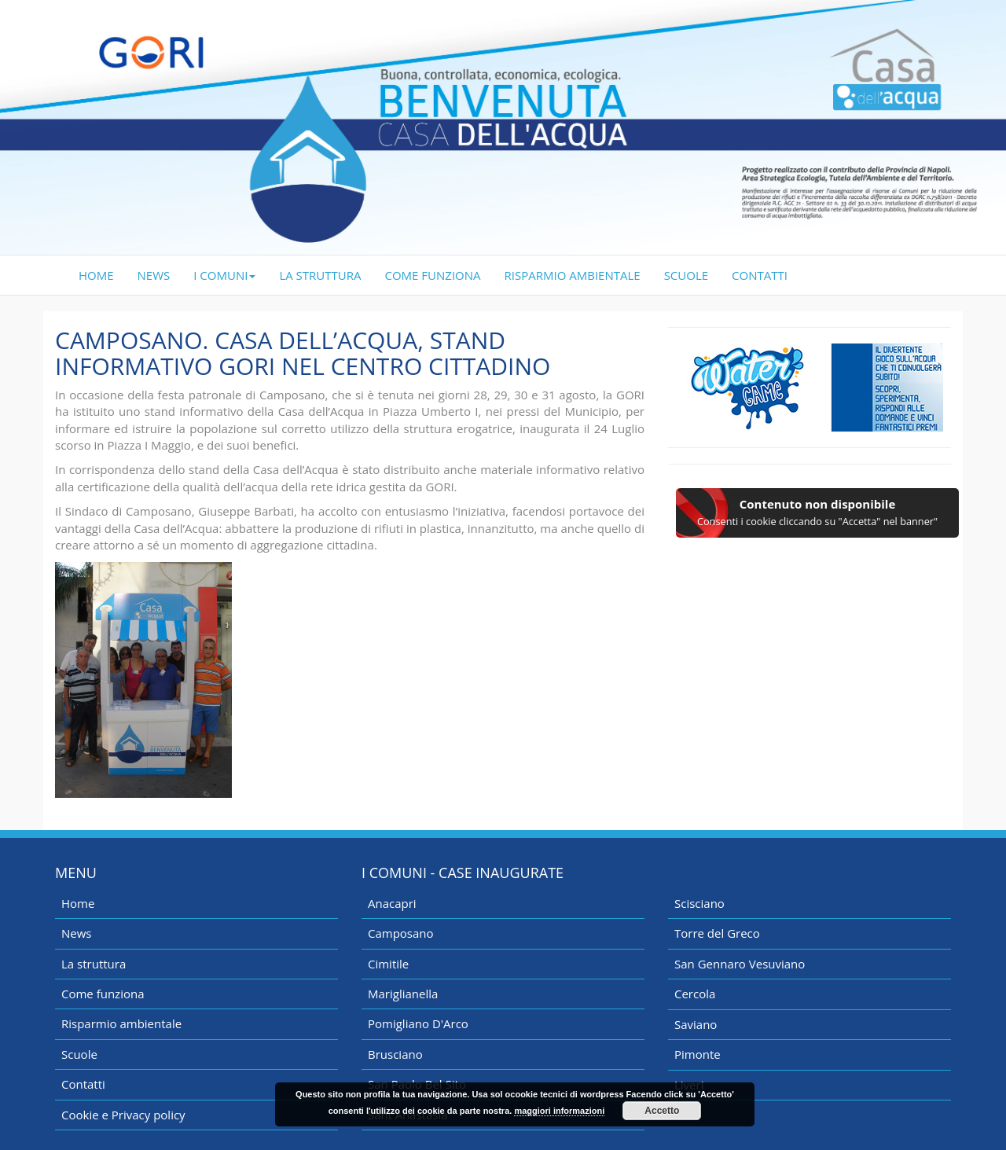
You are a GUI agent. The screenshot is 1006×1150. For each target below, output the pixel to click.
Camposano (401, 933)
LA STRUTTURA (320, 275)
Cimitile (388, 964)
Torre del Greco (717, 933)
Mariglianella (403, 993)
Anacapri (392, 903)
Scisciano (699, 903)
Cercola (694, 993)
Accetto (661, 1110)
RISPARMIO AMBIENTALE (573, 275)
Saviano (695, 1024)
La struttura (93, 964)
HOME (102, 274)
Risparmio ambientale (121, 1023)
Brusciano (395, 1054)
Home (77, 903)
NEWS (154, 275)
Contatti (83, 1084)
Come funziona (103, 993)
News (76, 933)
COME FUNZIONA (433, 275)
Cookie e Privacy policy (123, 1114)
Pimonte (697, 1054)
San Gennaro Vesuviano (739, 964)
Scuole (79, 1054)
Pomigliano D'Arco (418, 1023)
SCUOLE (686, 275)
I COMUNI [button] (224, 275)
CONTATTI (760, 275)
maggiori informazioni (559, 1110)
